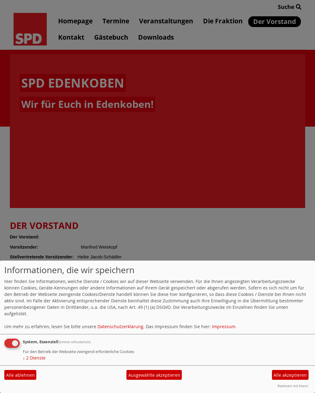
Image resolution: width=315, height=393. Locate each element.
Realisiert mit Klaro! (292, 385)
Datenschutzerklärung (120, 326)
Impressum (223, 326)
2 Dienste (34, 358)
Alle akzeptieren (290, 375)
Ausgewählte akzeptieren (154, 375)
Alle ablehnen (20, 375)
